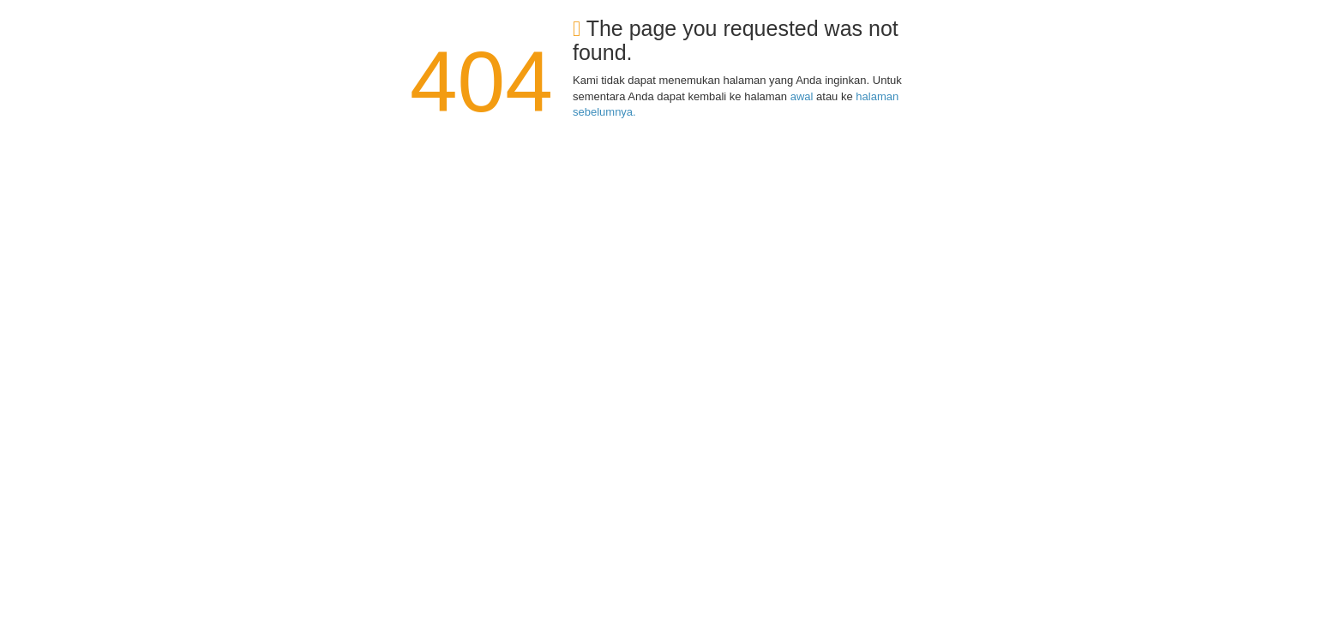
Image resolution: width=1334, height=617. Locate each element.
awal (802, 96)
